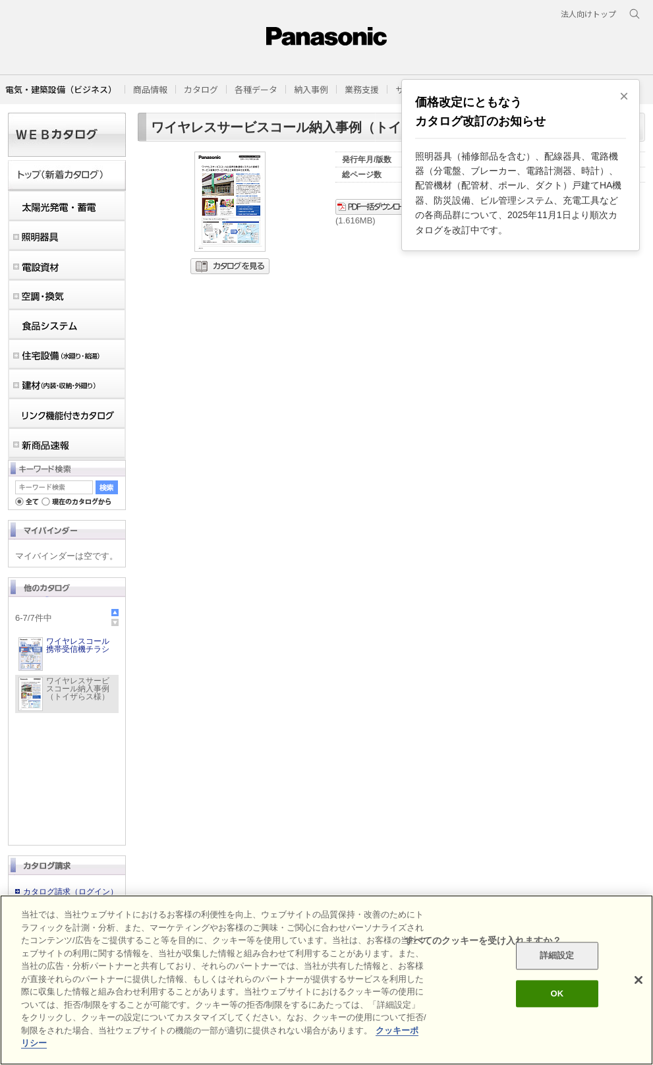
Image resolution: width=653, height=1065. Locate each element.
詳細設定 (557, 956)
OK (556, 993)
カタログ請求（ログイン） (70, 891)
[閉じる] (638, 979)
